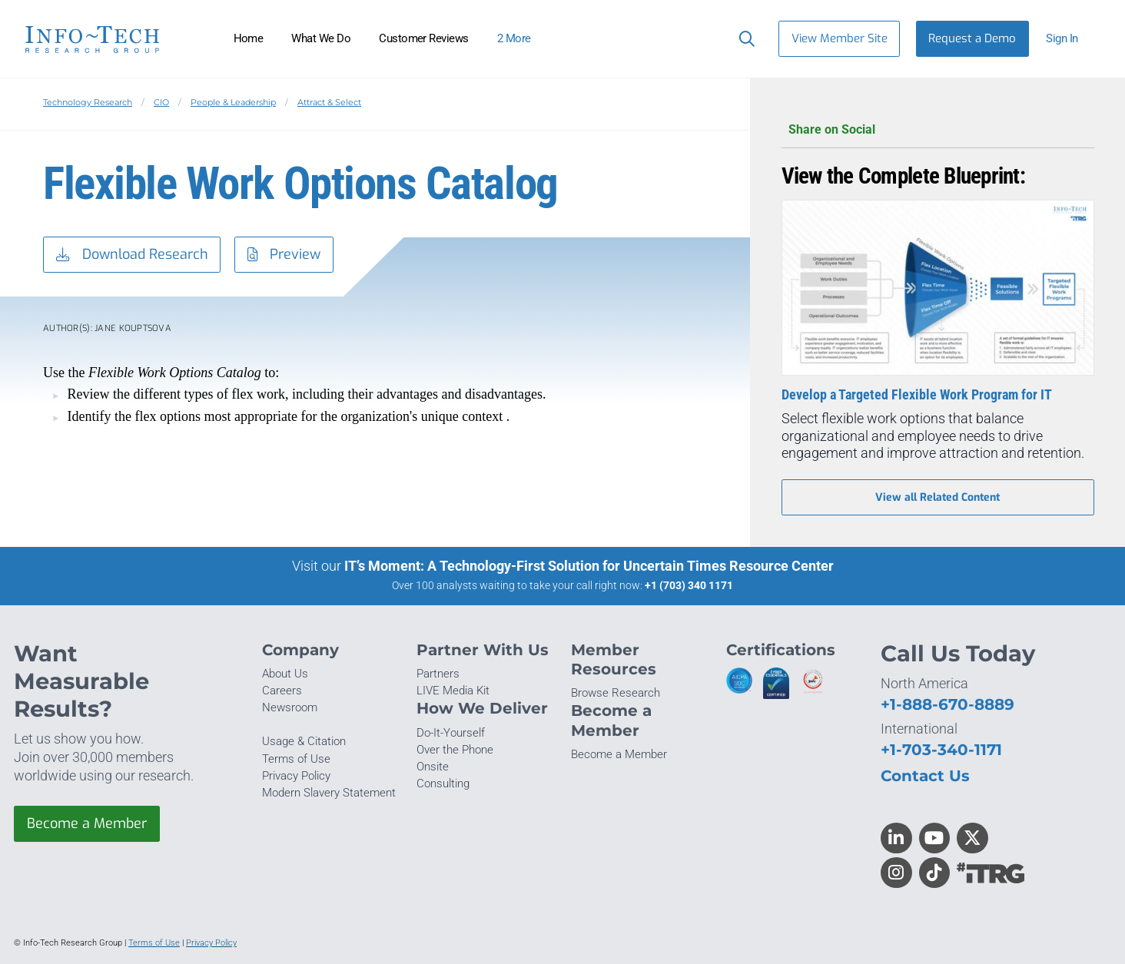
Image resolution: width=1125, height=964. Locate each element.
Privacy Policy (296, 776)
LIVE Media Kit (452, 690)
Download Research (132, 255)
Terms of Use (296, 759)
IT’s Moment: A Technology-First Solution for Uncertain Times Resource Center (589, 566)
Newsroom (289, 707)
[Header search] (743, 38)
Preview (284, 255)
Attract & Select (329, 102)
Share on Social (937, 130)
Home (249, 38)
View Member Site (839, 38)
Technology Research (87, 102)
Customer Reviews (424, 38)
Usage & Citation (304, 741)
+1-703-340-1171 (941, 749)
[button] (1068, 39)
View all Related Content (937, 497)
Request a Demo (972, 38)
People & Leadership (233, 102)
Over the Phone (454, 750)
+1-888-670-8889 (947, 704)
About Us (285, 674)
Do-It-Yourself (450, 733)
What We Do (320, 38)
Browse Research (615, 693)
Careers (282, 690)
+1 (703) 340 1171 (689, 585)
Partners (438, 674)
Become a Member (87, 823)
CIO (161, 102)
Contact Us (925, 775)
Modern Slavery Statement (329, 793)
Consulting (443, 783)
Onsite (432, 767)
